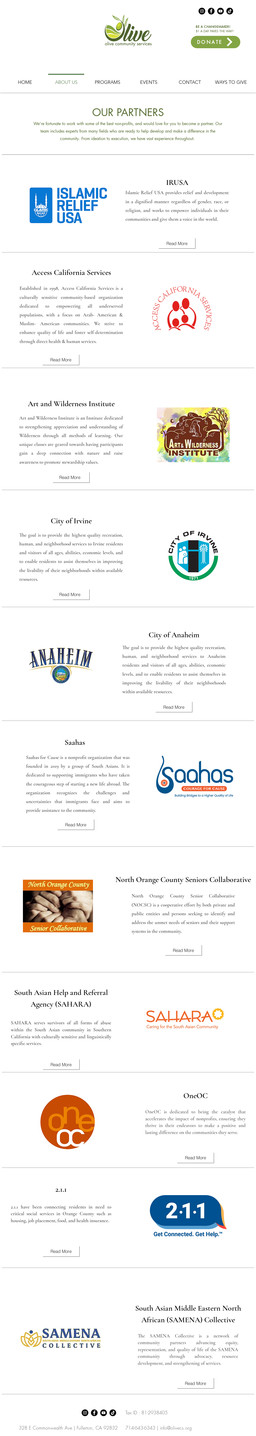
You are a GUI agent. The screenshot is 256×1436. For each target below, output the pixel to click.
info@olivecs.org (176, 1428)
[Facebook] (211, 11)
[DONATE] (215, 42)
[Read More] (177, 243)
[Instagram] (202, 11)
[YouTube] (220, 11)
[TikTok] (229, 11)
